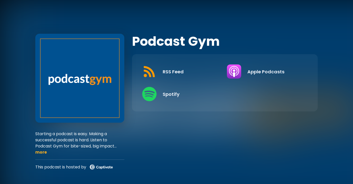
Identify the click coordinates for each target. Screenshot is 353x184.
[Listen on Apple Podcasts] (265, 71)
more (41, 152)
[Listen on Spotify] (180, 94)
